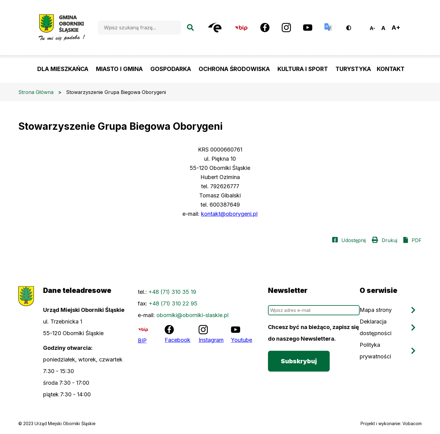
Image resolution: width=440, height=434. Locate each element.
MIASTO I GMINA (119, 69)
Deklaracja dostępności (375, 327)
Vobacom (412, 423)
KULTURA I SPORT (302, 69)
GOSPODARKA (170, 69)
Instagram (211, 340)
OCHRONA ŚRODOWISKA (234, 69)
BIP (142, 340)
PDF (417, 240)
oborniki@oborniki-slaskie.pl (192, 315)
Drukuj (389, 240)
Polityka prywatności (375, 351)
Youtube (241, 340)
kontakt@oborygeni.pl (229, 214)
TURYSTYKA (353, 69)
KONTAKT (391, 69)
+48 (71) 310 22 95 (173, 303)
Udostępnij (353, 240)
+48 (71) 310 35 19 (172, 292)
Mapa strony (376, 310)
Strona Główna (35, 92)
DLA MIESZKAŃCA (62, 69)
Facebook (177, 340)
